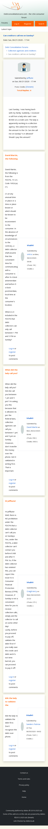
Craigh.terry (32, 591)
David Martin (32, 427)
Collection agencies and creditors (22, 50)
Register (27, 23)
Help (24, 791)
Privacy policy (24, 785)
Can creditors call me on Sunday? (18, 35)
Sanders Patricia (33, 724)
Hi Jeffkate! (10, 501)
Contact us (24, 773)
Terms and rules (24, 779)
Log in (16, 23)
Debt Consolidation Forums (16, 47)
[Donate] (29, 86)
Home (24, 797)
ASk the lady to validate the (11, 701)
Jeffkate (30, 78)
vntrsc (29, 254)
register (12, 352)
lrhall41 (30, 245)
